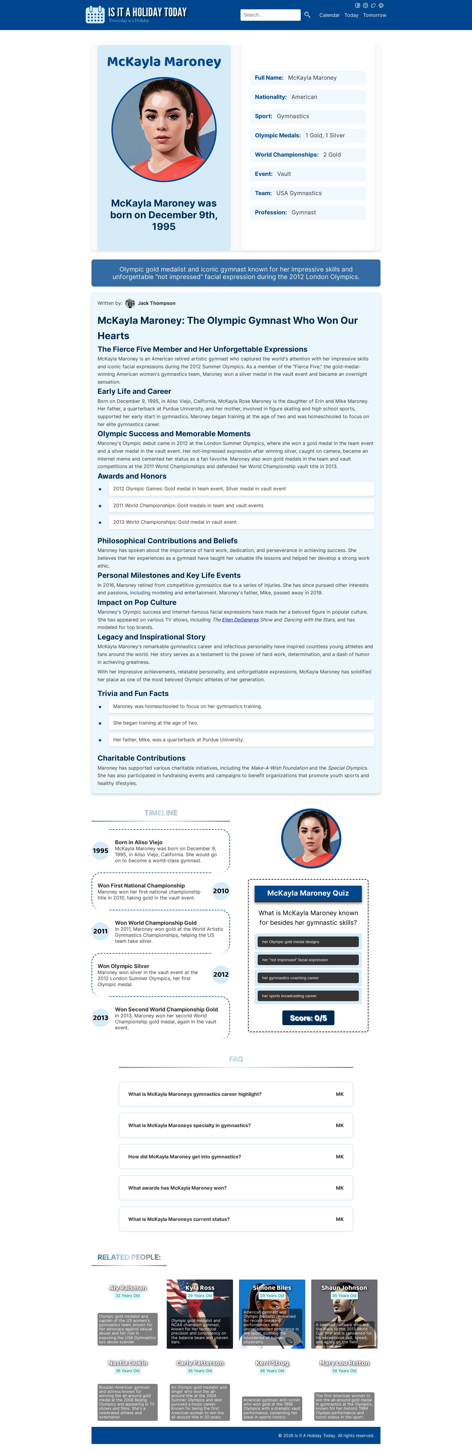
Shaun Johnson (344, 1288)
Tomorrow (375, 15)
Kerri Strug (272, 1363)
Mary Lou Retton (344, 1363)
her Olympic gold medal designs (290, 942)
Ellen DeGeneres (240, 620)
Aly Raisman (127, 1288)
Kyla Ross (200, 1288)
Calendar (329, 15)
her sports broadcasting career (289, 996)
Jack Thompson (156, 303)
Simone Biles (272, 1288)
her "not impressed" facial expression (295, 960)
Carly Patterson (200, 1363)
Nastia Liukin (127, 1363)
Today (351, 15)
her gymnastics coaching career (290, 978)
